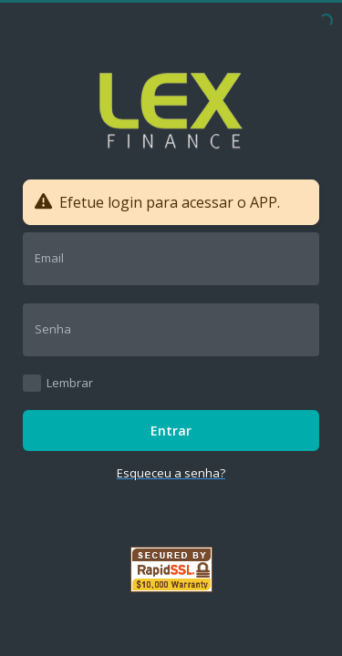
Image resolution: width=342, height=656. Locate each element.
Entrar (171, 430)
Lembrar (70, 382)
